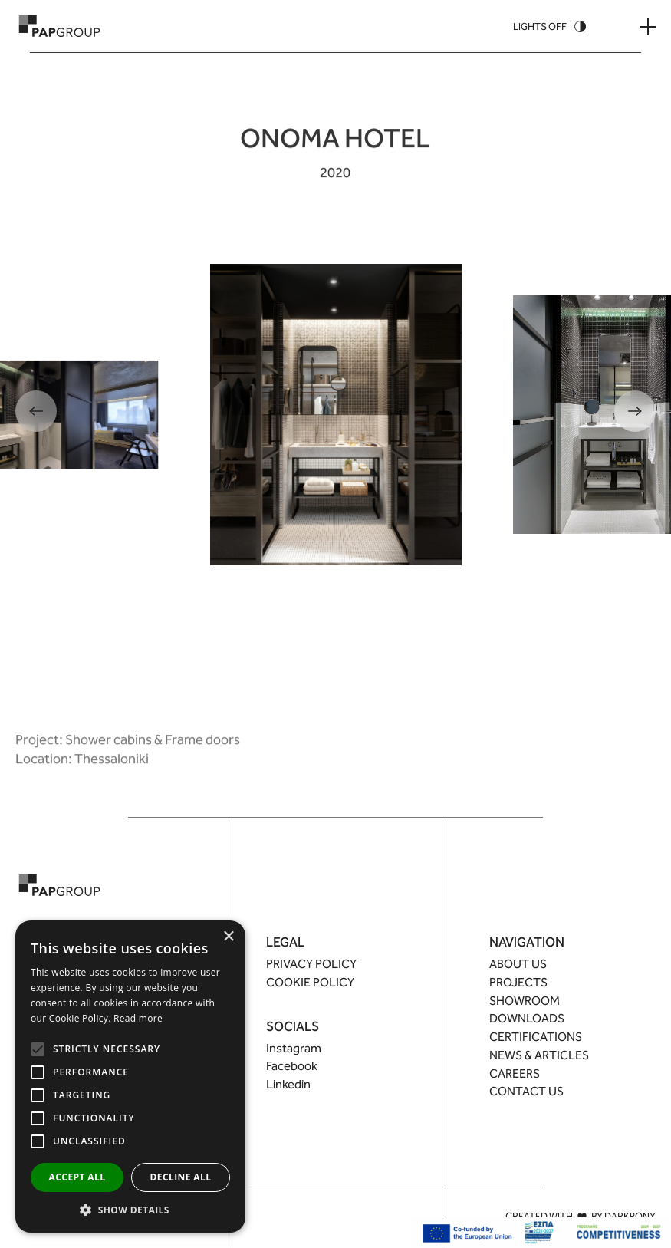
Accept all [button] (77, 1177)
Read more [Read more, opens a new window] (138, 1018)
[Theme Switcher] (549, 26)
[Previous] (36, 411)
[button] (130, 1209)
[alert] (130, 1076)
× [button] (228, 937)
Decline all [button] (181, 1177)
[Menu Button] (648, 26)
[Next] (635, 411)
